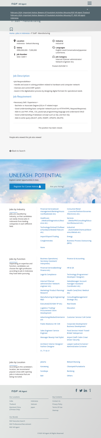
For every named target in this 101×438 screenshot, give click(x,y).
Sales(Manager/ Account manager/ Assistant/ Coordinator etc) (76, 283)
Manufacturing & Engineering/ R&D (52, 298)
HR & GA (70, 268)
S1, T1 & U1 (45, 350)
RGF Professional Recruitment (20, 424)
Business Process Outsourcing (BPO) (79, 241)
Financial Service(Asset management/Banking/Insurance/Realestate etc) (52, 211)
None (42, 247)
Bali (41, 375)
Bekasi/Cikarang (73, 362)
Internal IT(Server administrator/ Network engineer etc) (50, 283)
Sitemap (55, 410)
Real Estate (71, 304)
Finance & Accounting (75, 258)
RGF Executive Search (17, 421)
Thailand (12, 404)
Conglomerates (46, 240)
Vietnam (34, 404)
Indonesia (34, 401)
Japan (33, 407)
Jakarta (43, 362)
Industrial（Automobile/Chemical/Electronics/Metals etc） (79, 229)
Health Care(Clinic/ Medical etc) (78, 291)
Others (70, 375)
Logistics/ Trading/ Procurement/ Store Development (48, 310)
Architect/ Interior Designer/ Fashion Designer (51, 345)
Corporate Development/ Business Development (77, 325)
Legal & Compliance (48, 274)
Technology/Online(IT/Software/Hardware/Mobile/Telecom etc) (52, 229)
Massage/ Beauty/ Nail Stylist (52, 337)
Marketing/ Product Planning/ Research (52, 291)
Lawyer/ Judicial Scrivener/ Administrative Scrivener (77, 345)
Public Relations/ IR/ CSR (50, 324)
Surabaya (44, 371)
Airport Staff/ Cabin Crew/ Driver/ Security (77, 338)
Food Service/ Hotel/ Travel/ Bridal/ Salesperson (78, 331)
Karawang (44, 366)
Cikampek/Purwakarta (76, 366)
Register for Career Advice (27, 186)
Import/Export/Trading (49, 236)
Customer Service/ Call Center (79, 317)
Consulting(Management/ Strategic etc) (77, 298)
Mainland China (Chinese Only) (15, 408)
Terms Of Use (57, 407)
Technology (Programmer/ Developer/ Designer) (77, 275)
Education (71, 308)
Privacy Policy (57, 404)
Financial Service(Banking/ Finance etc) (50, 269)
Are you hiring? (57, 186)
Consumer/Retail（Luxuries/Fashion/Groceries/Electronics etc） (79, 211)
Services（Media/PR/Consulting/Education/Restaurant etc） (79, 220)
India (11, 401)
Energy (70, 236)
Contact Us (56, 401)
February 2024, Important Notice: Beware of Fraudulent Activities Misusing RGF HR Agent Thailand (50, 12)
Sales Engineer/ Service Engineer (49, 331)
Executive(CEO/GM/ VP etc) (51, 304)
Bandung (70, 371)
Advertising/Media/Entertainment (52, 318)
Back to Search (18, 151)
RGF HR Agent (14, 427)
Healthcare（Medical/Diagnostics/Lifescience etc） (52, 220)
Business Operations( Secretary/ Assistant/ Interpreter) (49, 261)
